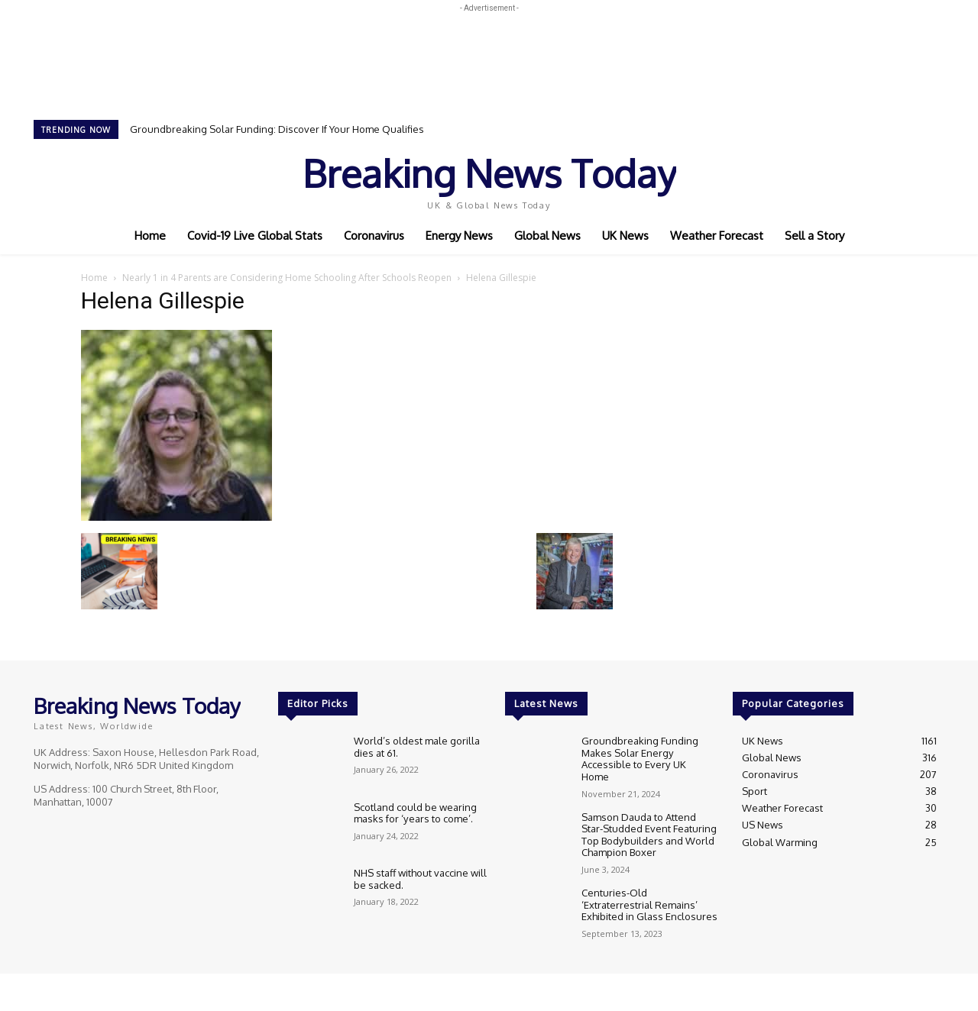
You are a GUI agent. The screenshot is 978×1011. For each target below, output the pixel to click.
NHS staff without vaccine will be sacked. (420, 879)
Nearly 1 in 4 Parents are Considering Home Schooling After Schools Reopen (287, 277)
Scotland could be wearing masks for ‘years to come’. (415, 813)
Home (94, 277)
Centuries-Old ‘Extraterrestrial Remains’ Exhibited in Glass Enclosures (649, 894)
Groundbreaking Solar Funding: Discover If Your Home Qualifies (277, 129)
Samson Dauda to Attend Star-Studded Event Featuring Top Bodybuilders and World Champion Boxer (649, 825)
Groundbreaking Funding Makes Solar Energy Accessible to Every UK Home (649, 752)
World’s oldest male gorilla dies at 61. (417, 747)
